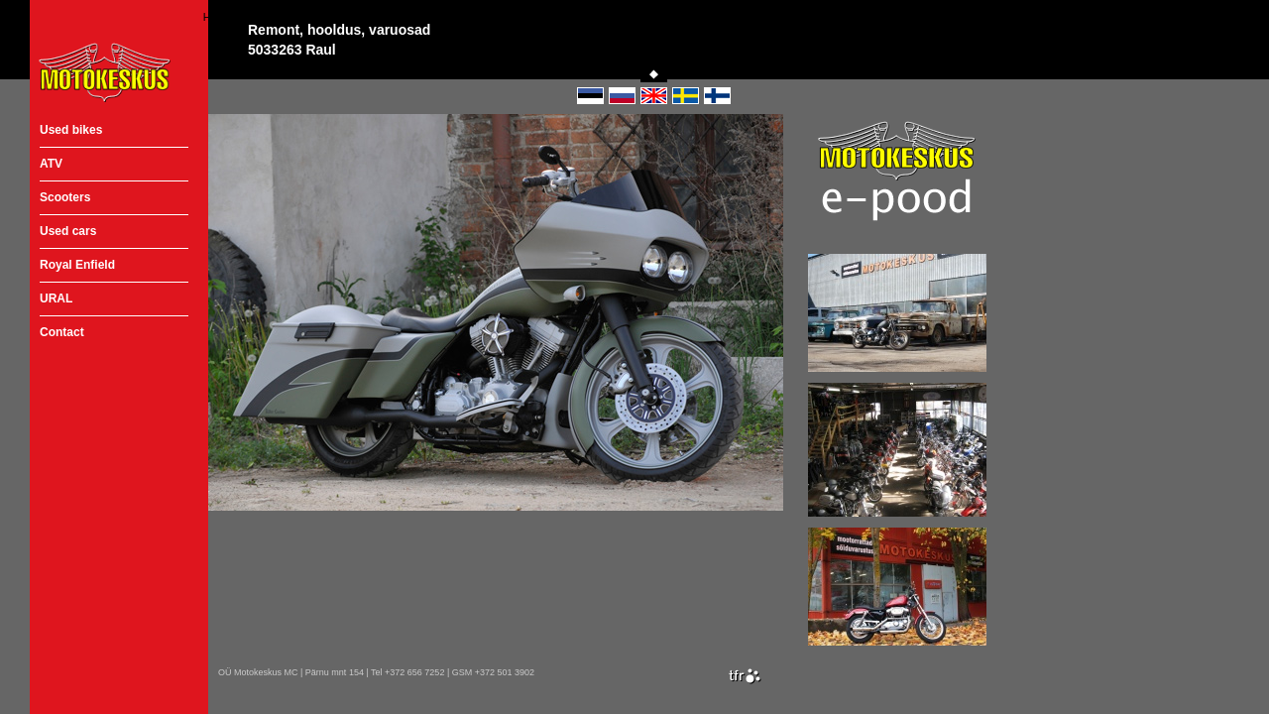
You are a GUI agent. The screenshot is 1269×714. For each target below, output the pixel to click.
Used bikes (71, 130)
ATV (51, 164)
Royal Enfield (77, 265)
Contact (62, 332)
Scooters (65, 197)
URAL (56, 298)
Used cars (68, 231)
